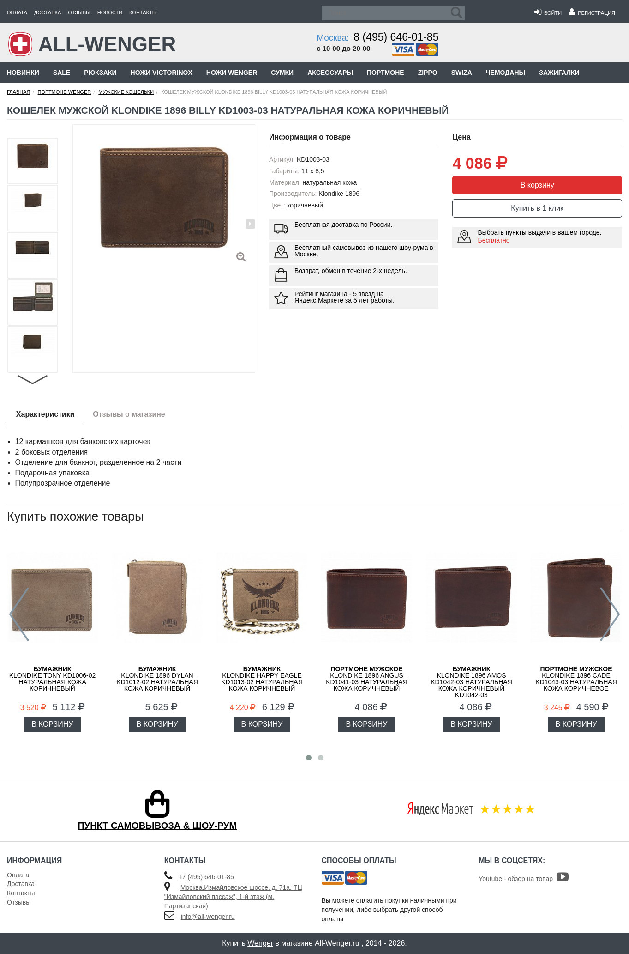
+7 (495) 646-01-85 (206, 877)
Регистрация (592, 13)
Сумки (282, 72)
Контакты (142, 12)
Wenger (260, 943)
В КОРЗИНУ (52, 724)
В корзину (537, 185)
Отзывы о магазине (129, 414)
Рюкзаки (100, 72)
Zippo (427, 72)
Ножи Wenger (231, 72)
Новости (109, 12)
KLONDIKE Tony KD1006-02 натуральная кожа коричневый (52, 678)
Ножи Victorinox (161, 72)
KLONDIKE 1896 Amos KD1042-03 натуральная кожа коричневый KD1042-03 (471, 682)
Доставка (47, 12)
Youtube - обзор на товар (524, 878)
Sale (61, 72)
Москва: (333, 38)
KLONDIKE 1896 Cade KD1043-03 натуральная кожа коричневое (576, 678)
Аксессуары (330, 72)
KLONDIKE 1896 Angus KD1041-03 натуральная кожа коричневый (366, 678)
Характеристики (45, 414)
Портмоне (385, 72)
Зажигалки (559, 72)
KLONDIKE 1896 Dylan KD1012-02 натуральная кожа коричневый (157, 678)
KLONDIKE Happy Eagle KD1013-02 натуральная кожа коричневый (262, 678)
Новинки (23, 72)
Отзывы (79, 12)
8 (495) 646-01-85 (395, 37)
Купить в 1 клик (537, 208)
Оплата (17, 12)
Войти (548, 13)
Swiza (461, 72)
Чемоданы (505, 72)
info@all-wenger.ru (208, 916)
